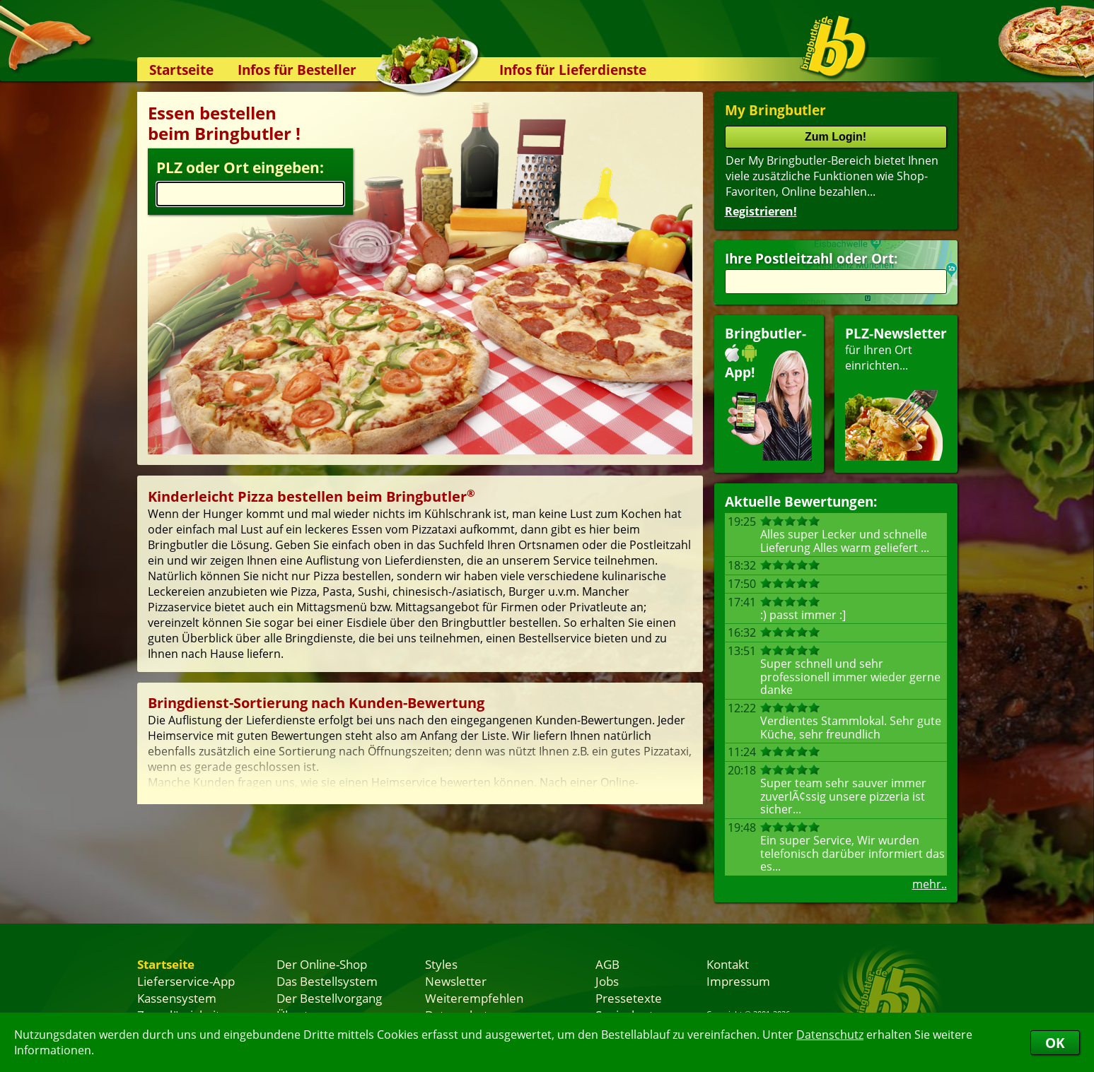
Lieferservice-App (186, 980)
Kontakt (727, 963)
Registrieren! (761, 211)
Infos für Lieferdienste (572, 69)
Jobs (607, 980)
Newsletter (456, 980)
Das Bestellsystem (327, 980)
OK (1055, 1043)
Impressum (738, 980)
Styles (441, 963)
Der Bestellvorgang (329, 997)
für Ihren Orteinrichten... (896, 392)
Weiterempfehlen (474, 997)
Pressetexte (628, 997)
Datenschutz (829, 1034)
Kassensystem (176, 997)
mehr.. (929, 884)
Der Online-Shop (322, 963)
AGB (607, 963)
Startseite (181, 69)
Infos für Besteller (297, 69)
